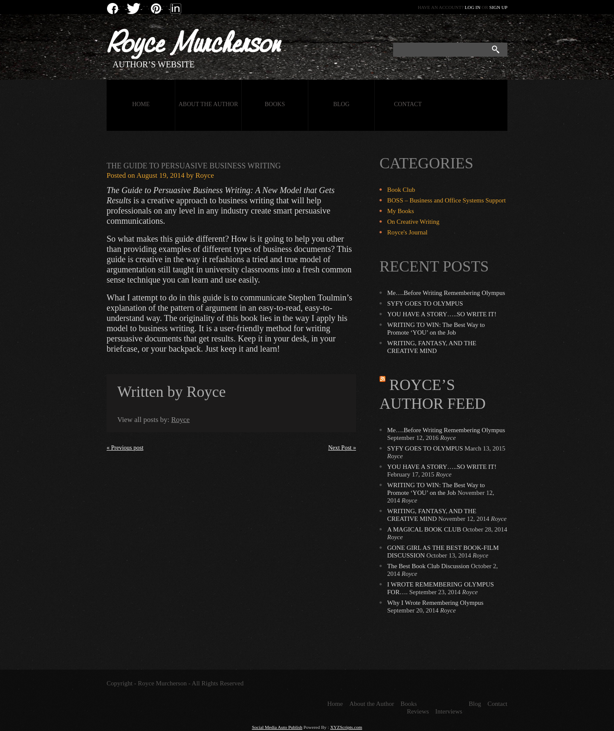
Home (141, 104)
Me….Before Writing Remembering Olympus (446, 292)
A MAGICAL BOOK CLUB (424, 529)
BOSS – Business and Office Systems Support (446, 200)
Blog (341, 104)
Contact (408, 104)
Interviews (448, 711)
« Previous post (125, 448)
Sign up (498, 7)
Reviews (418, 711)
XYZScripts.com (346, 727)
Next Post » (342, 448)
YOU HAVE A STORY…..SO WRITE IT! (441, 314)
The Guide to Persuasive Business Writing (194, 166)
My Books (400, 211)
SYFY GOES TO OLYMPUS (425, 303)
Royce (204, 175)
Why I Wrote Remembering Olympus (435, 602)
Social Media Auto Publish (277, 727)
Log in (473, 7)
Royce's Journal (407, 232)
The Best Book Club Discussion (428, 566)
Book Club (401, 189)
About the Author (208, 104)
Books (275, 104)
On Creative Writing (413, 221)
